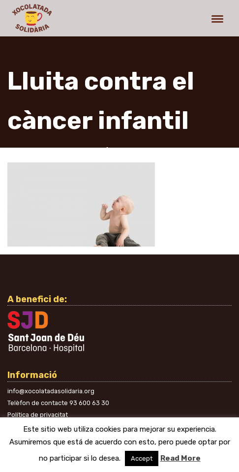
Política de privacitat (37, 414)
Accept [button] (141, 458)
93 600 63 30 (89, 403)
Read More (180, 458)
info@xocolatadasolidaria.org (50, 391)
